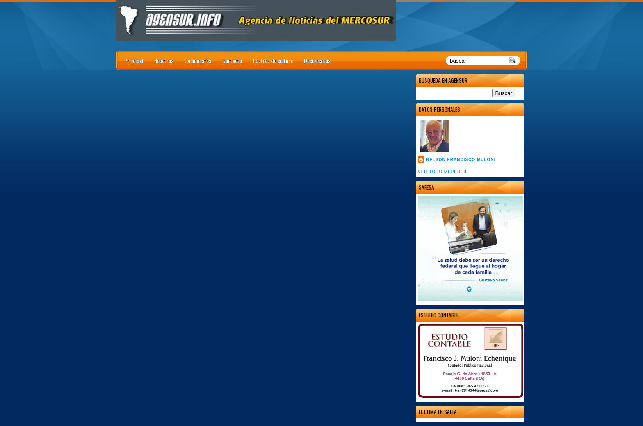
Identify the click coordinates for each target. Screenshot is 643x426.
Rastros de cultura (273, 60)
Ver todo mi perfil (443, 172)
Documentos (317, 60)
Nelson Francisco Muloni (460, 159)
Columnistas (198, 60)
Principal (133, 60)
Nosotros (163, 60)
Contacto (232, 60)
